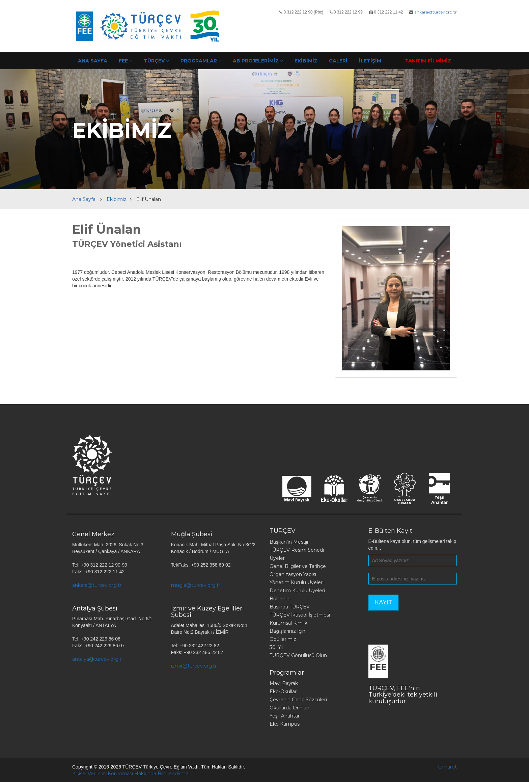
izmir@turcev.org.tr (194, 666)
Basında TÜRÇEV (290, 607)
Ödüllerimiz (283, 639)
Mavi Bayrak (284, 683)
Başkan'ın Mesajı (289, 542)
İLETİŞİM (370, 61)
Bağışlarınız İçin (287, 631)
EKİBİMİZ (306, 61)
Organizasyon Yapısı (293, 574)
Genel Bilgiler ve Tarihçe (298, 566)
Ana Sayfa (83, 199)
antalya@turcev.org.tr (97, 659)
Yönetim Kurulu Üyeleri (297, 582)
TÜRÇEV (156, 61)
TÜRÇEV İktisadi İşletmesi (300, 615)
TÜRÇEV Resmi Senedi (297, 550)
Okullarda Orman (289, 708)
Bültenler (280, 599)
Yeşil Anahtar (285, 716)
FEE (125, 61)
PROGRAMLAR (200, 61)
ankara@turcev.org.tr (435, 12)
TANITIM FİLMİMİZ (428, 61)
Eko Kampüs (285, 724)
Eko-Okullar (283, 691)
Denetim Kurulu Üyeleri (297, 591)
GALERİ (338, 61)
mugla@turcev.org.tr (195, 585)
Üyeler (277, 558)
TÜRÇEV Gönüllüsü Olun (298, 655)
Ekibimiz (117, 199)
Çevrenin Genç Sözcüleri (298, 700)
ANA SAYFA (92, 61)
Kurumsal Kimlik (288, 623)
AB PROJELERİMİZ (258, 61)
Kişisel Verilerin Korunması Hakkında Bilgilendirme (130, 774)
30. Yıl (276, 647)
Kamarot (446, 767)
